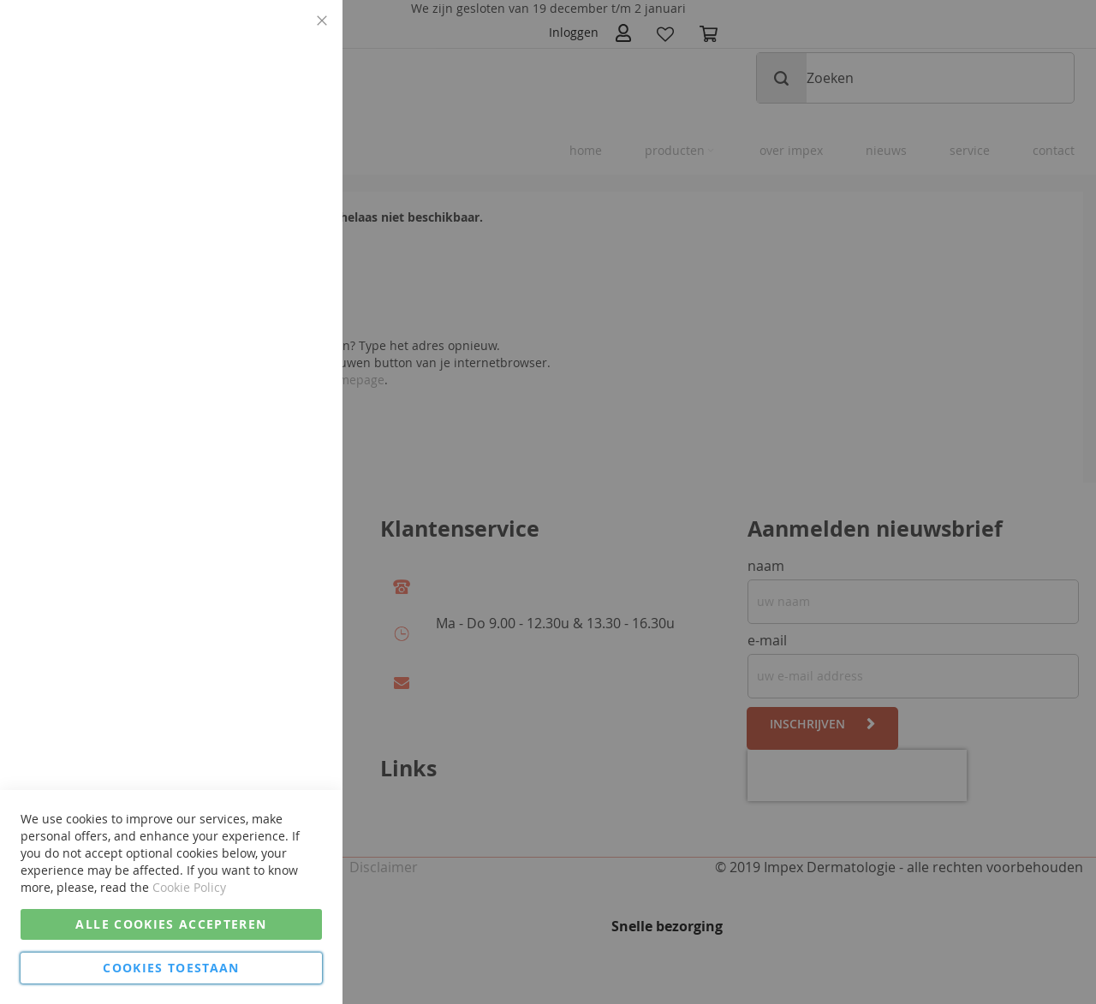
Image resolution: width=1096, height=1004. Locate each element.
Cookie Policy (189, 887)
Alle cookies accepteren (170, 924)
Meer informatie (276, 141)
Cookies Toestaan (171, 967)
